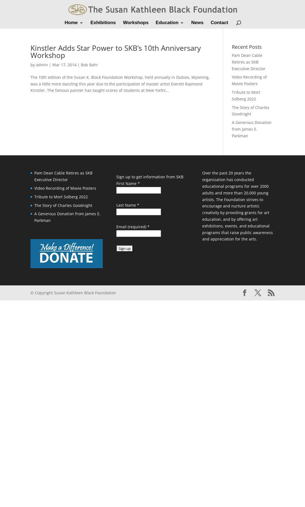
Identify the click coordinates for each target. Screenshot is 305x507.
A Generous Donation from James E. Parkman (251, 129)
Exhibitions (103, 23)
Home (71, 23)
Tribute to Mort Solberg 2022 (61, 196)
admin (42, 64)
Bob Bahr (89, 64)
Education (167, 23)
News (197, 23)
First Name (128, 183)
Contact (219, 23)
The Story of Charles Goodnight (63, 205)
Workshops (135, 23)
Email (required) (133, 226)
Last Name (127, 205)
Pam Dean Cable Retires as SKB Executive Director (248, 62)
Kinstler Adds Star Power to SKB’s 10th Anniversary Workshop (115, 51)
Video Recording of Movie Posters (65, 188)
